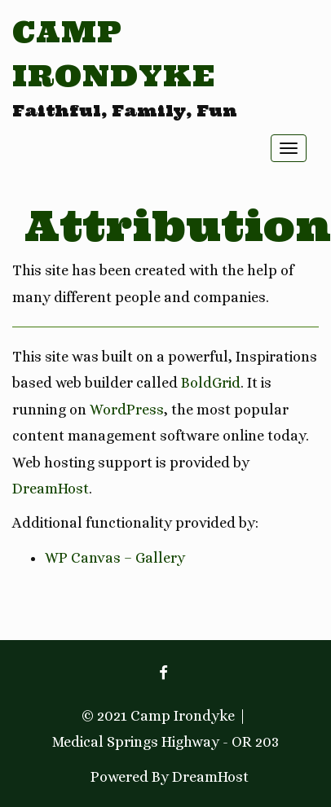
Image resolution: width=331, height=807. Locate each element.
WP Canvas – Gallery (115, 558)
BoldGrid (211, 383)
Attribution (177, 225)
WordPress (127, 409)
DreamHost (50, 488)
